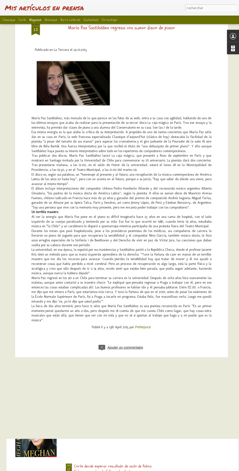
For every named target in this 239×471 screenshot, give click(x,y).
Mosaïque (51, 20)
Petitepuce (143, 288)
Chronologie (109, 20)
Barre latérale (70, 20)
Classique (8, 20)
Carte (22, 20)
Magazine (35, 20)
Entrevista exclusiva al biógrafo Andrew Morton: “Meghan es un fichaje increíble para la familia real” (119, 414)
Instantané (91, 20)
